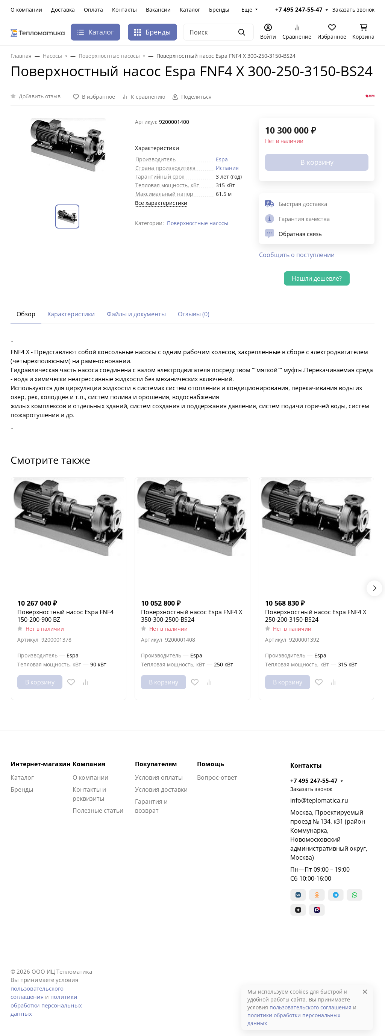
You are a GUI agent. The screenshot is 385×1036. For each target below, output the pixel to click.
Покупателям (156, 764)
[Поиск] (218, 32)
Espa (222, 159)
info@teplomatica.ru (319, 800)
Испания (227, 167)
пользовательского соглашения (311, 1007)
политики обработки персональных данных (46, 1005)
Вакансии (158, 9)
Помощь (210, 764)
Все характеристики (161, 202)
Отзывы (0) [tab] (193, 314)
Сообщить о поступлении (297, 255)
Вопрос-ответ (217, 777)
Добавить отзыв (40, 96)
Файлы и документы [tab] (136, 314)
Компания (89, 764)
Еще (246, 9)
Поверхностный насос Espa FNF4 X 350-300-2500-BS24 (191, 615)
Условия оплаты (159, 777)
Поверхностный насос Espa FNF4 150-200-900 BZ (65, 615)
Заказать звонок (353, 9)
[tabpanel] (192, 386)
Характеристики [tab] (71, 314)
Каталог (190, 9)
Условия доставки (161, 789)
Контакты (124, 9)
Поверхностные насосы (197, 223)
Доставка (63, 9)
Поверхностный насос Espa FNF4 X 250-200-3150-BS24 (315, 615)
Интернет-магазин (41, 764)
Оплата (93, 9)
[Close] (365, 991)
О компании (26, 9)
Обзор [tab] (26, 314)
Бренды (219, 9)
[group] (68, 155)
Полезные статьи (98, 810)
